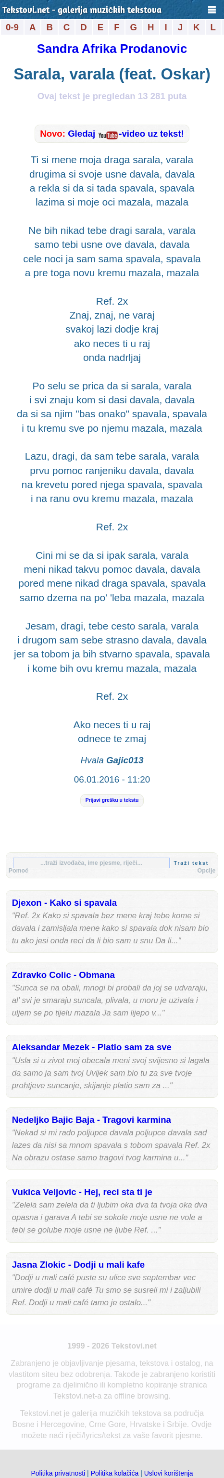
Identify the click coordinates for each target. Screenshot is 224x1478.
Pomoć (18, 870)
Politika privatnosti (58, 1473)
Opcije (207, 870)
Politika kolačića (115, 1473)
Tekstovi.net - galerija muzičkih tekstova (82, 10)
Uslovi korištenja (168, 1473)
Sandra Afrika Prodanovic (112, 48)
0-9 (12, 27)
